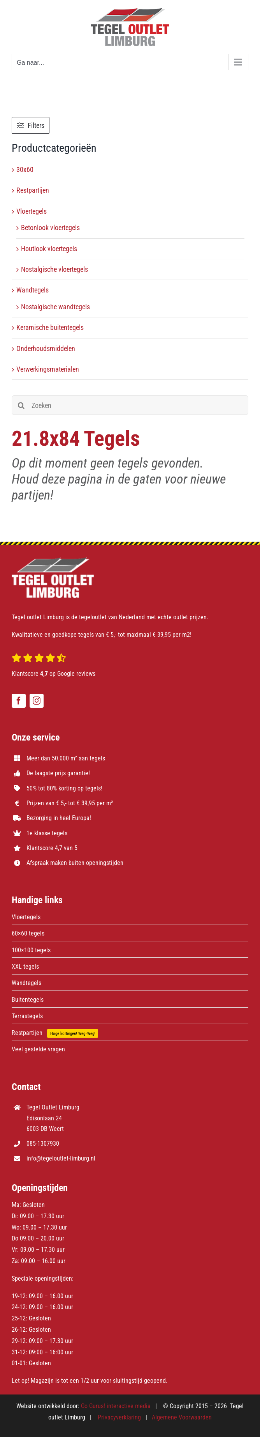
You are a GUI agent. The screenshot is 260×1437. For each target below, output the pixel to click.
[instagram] (37, 701)
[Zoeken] (130, 405)
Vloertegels (31, 211)
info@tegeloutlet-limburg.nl (60, 1158)
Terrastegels (27, 1016)
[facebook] (19, 701)
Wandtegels (32, 290)
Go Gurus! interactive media (116, 1406)
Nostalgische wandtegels (55, 307)
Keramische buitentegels (50, 327)
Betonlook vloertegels (50, 227)
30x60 (24, 169)
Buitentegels (28, 999)
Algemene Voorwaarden (182, 1417)
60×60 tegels (28, 933)
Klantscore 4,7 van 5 (51, 848)
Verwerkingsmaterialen (47, 369)
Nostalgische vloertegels (54, 269)
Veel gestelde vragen (38, 1049)
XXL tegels (25, 966)
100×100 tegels (31, 950)
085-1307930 (42, 1143)
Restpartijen (32, 190)
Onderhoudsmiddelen (45, 348)
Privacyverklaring (119, 1417)
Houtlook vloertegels (49, 249)
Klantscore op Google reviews (53, 673)
